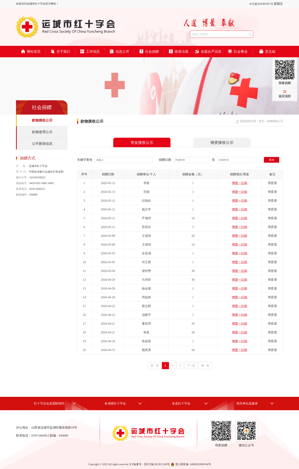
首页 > (263, 121)
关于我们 (60, 51)
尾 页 (205, 365)
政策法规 (178, 51)
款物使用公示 (42, 132)
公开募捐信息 (42, 144)
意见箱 (267, 51)
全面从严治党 (208, 51)
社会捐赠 (149, 51)
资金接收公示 (141, 142)
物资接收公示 (222, 142)
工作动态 (90, 51)
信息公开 (119, 51)
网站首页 (31, 51)
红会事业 (238, 51)
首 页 (155, 365)
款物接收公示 (42, 120)
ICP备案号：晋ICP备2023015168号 (149, 464)
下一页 (191, 365)
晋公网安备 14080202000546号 (191, 464)
